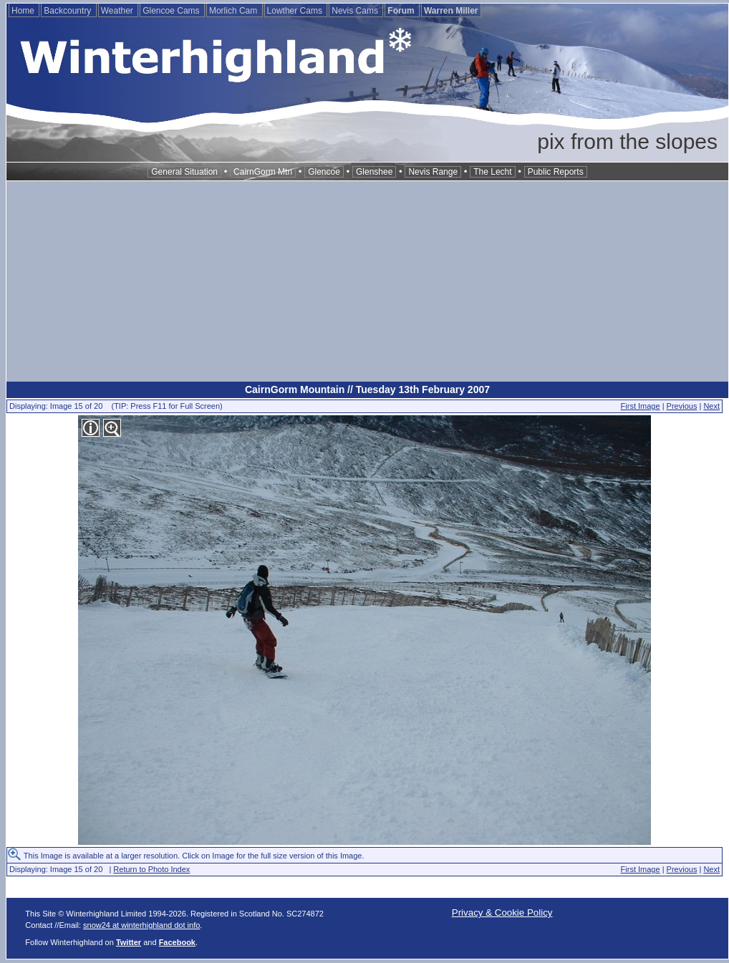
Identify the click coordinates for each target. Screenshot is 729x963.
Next (711, 406)
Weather (118, 11)
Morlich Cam (234, 11)
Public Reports (556, 172)
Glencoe (324, 172)
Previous (682, 406)
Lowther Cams (296, 11)
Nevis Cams (356, 11)
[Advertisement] (367, 281)
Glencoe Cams (172, 11)
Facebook (177, 942)
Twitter (128, 942)
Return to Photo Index (151, 869)
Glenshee (374, 172)
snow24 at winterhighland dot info (141, 925)
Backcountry (68, 11)
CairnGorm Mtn (262, 172)
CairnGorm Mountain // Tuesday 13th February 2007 (367, 389)
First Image (640, 406)
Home (24, 11)
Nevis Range (433, 172)
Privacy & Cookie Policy (502, 912)
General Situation (184, 172)
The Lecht (492, 172)
